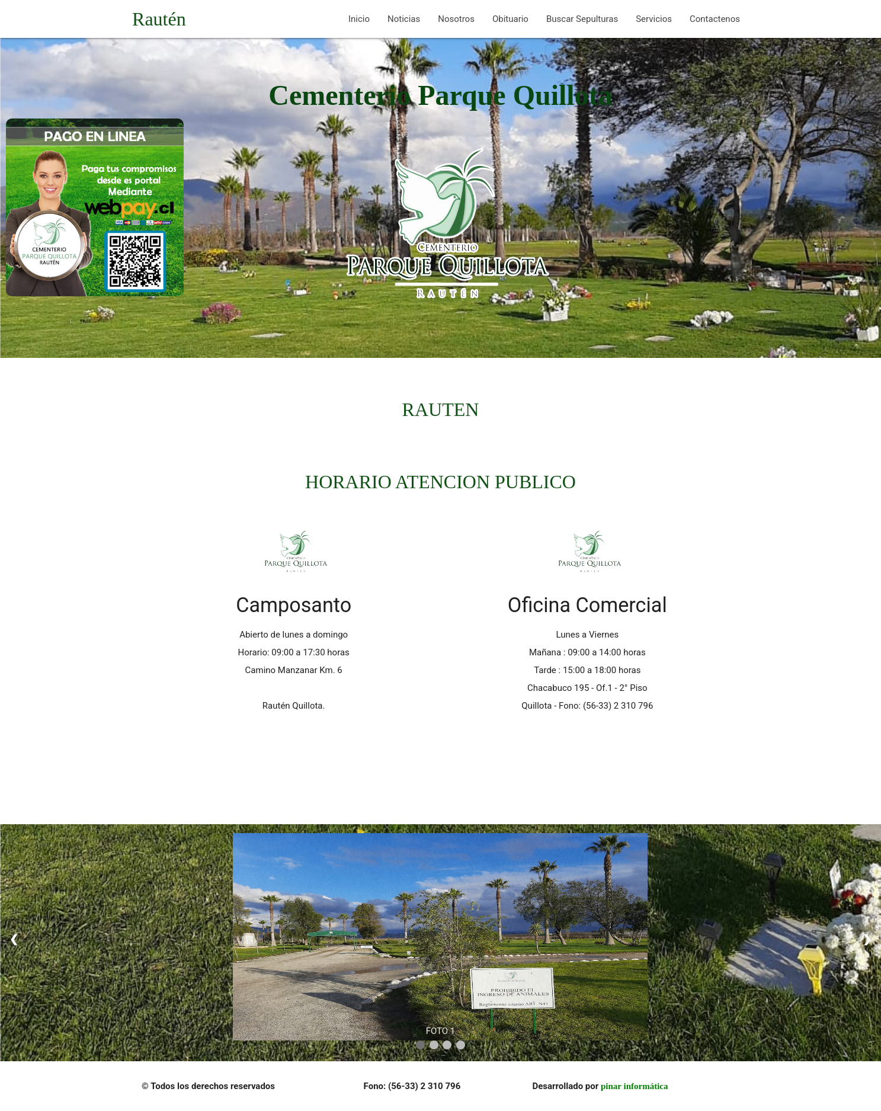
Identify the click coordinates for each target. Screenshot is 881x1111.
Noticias (403, 19)
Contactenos (715, 19)
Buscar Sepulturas (582, 19)
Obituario (510, 19)
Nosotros (456, 19)
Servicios (654, 19)
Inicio (359, 19)
